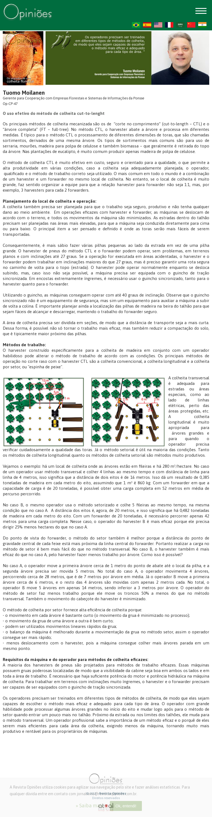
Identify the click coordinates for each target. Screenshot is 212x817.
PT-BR (136, 25)
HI (202, 25)
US (158, 25)
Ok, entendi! (125, 806)
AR (180, 25)
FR (169, 25)
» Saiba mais (90, 805)
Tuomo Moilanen (24, 92)
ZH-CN (191, 25)
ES (147, 25)
